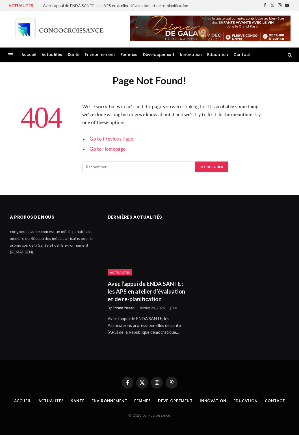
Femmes (129, 54)
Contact (242, 54)
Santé (74, 54)
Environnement (100, 54)
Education (217, 54)
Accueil (28, 54)
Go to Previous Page (111, 139)
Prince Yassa (124, 307)
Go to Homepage (107, 149)
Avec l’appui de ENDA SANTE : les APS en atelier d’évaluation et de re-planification (115, 5)
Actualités (52, 54)
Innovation (191, 54)
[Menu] (10, 55)
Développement (159, 54)
